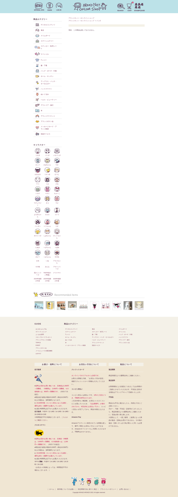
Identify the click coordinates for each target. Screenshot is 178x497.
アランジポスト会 (41, 348)
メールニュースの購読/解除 (44, 351)
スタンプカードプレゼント (44, 337)
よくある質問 (40, 334)
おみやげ (38, 353)
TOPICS (38, 342)
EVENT (38, 345)
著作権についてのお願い (66, 489)
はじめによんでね (41, 329)
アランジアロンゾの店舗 (43, 340)
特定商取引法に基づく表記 (87, 489)
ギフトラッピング (41, 332)
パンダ (98, 21)
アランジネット (74, 18)
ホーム (51, 489)
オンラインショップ (87, 18)
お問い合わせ (124, 489)
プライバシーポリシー (108, 489)
